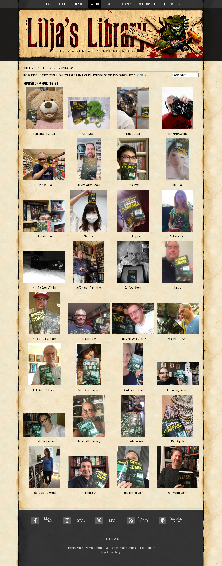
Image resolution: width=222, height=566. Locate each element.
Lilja (107, 539)
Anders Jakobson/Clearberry (102, 548)
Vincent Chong (113, 552)
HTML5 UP (150, 548)
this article (141, 75)
